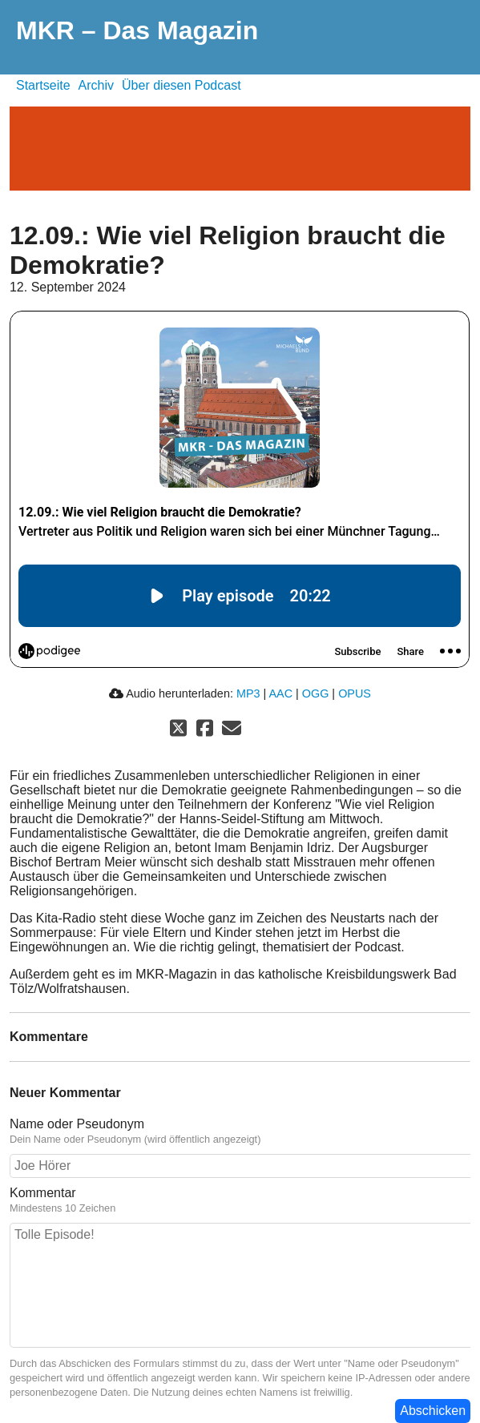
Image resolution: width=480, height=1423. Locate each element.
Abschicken (433, 1410)
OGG (315, 693)
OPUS (354, 693)
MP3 (248, 693)
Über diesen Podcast (181, 85)
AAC (280, 693)
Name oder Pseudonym (77, 1124)
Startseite (43, 85)
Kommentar (43, 1193)
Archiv (96, 85)
